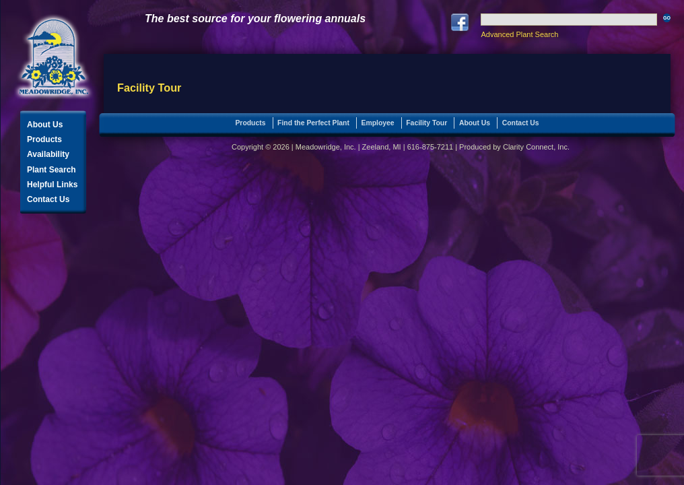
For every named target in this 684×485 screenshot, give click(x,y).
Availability (48, 154)
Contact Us (48, 199)
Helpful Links (52, 184)
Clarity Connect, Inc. (536, 147)
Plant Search (51, 169)
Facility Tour (426, 123)
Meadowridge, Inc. (53, 56)
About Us (45, 124)
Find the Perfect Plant (313, 123)
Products (44, 139)
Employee (378, 123)
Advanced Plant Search (519, 34)
